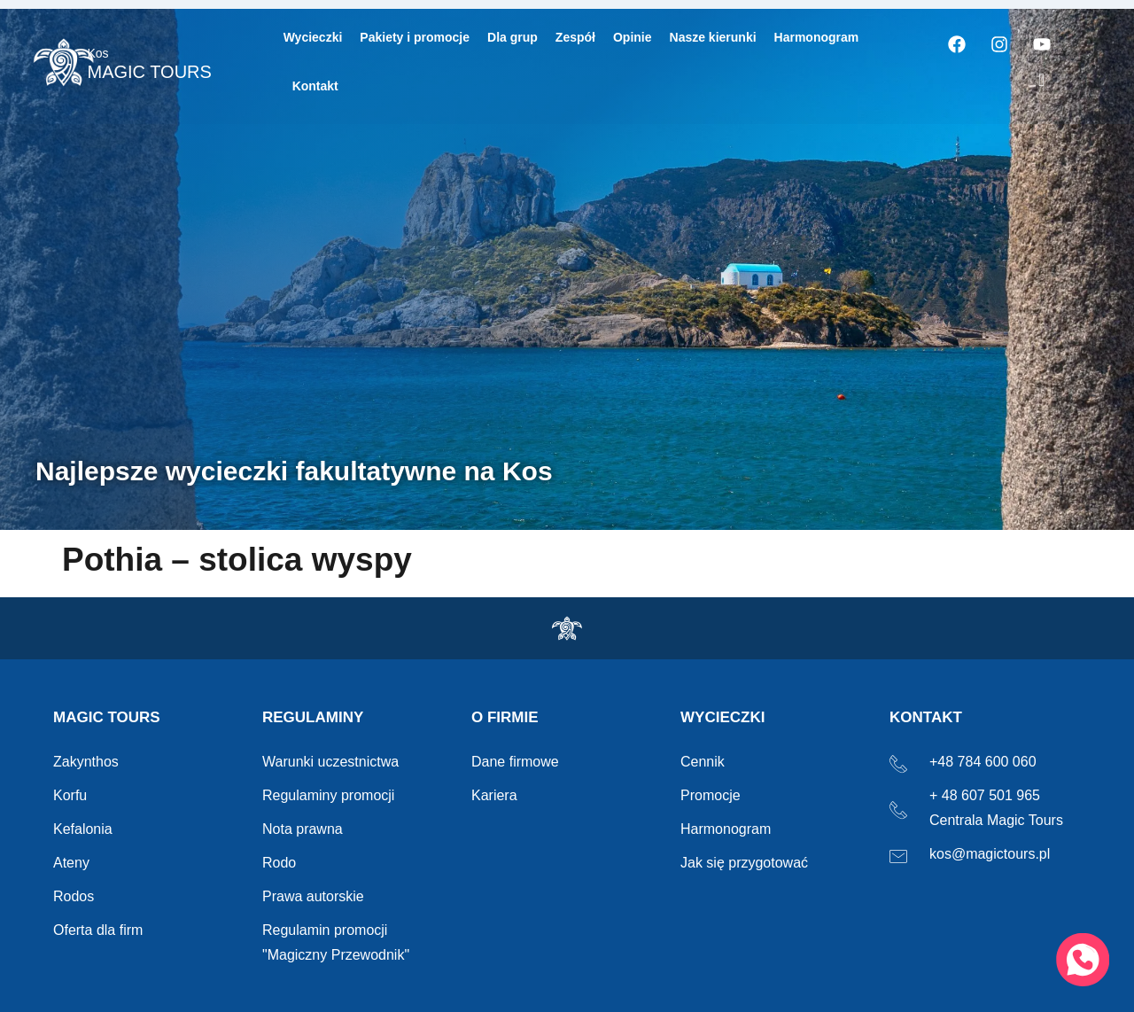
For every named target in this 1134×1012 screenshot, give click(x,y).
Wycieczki (313, 37)
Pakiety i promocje (415, 37)
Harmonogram (816, 37)
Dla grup (512, 37)
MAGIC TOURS (149, 64)
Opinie (632, 37)
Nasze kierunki (713, 37)
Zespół (575, 37)
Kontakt (315, 86)
